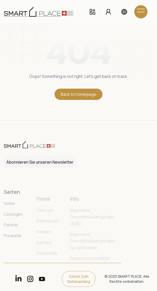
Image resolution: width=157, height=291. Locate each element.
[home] (42, 12)
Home (9, 215)
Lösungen (13, 225)
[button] (124, 12)
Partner (11, 236)
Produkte (12, 247)
